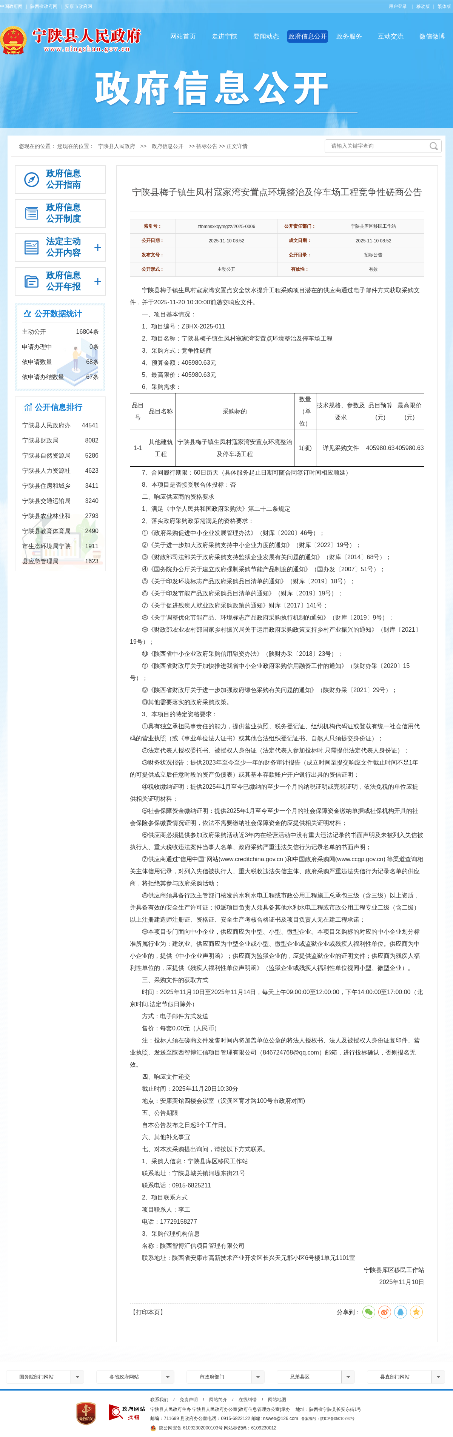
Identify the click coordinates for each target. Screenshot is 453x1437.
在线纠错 (248, 1399)
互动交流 (391, 36)
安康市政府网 (78, 6)
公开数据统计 (58, 313)
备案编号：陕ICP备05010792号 (327, 1419)
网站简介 (218, 1399)
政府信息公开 (307, 36)
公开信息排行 (58, 407)
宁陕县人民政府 (116, 146)
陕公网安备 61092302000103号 (186, 1428)
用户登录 (398, 6)
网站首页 (183, 36)
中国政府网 (11, 6)
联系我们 (159, 1399)
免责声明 (189, 1399)
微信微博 (432, 36)
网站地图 (277, 1399)
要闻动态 (266, 36)
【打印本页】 (148, 1312)
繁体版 (444, 6)
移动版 (423, 6)
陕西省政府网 (43, 6)
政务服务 (349, 36)
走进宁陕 (224, 36)
